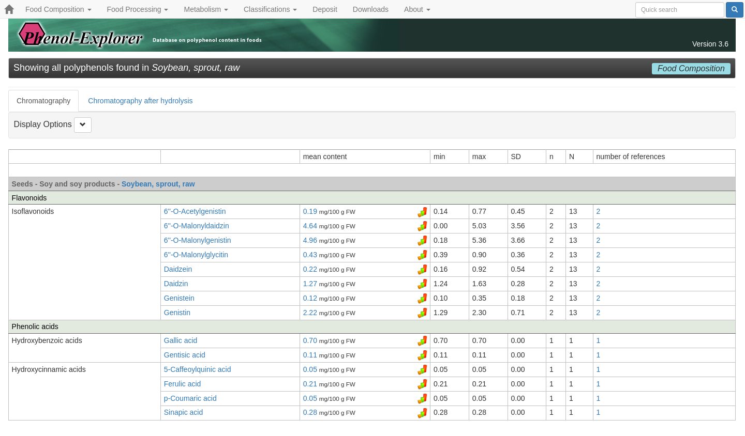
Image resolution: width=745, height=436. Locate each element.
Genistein (179, 298)
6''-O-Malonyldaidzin (196, 226)
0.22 (311, 269)
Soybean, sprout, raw (158, 184)
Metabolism (206, 9)
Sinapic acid (183, 412)
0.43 (311, 255)
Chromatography (43, 101)
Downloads (371, 9)
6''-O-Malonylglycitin (196, 255)
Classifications (270, 9)
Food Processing (138, 9)
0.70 (311, 340)
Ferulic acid (182, 384)
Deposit (324, 9)
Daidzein (178, 269)
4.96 (311, 240)
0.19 (311, 211)
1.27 (311, 283)
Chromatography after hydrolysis (140, 101)
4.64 (311, 226)
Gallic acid (181, 340)
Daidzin (176, 283)
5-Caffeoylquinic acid (197, 369)
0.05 (311, 369)
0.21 (311, 384)
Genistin (177, 312)
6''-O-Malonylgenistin (197, 240)
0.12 (311, 298)
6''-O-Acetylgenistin (195, 211)
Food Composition (58, 9)
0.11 (311, 355)
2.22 (311, 312)
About (417, 9)
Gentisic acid (184, 355)
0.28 (311, 412)
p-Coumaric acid (190, 398)
